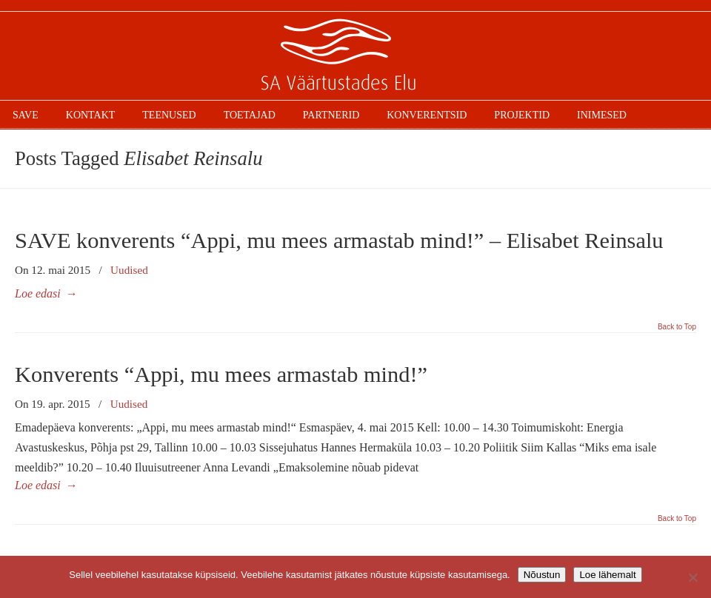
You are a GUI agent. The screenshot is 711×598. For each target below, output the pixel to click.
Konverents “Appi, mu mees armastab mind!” (221, 374)
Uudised (129, 269)
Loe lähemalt (607, 574)
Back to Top (677, 327)
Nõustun (542, 574)
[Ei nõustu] (692, 577)
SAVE (355, 56)
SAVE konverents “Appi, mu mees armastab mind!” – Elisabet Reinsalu (339, 240)
